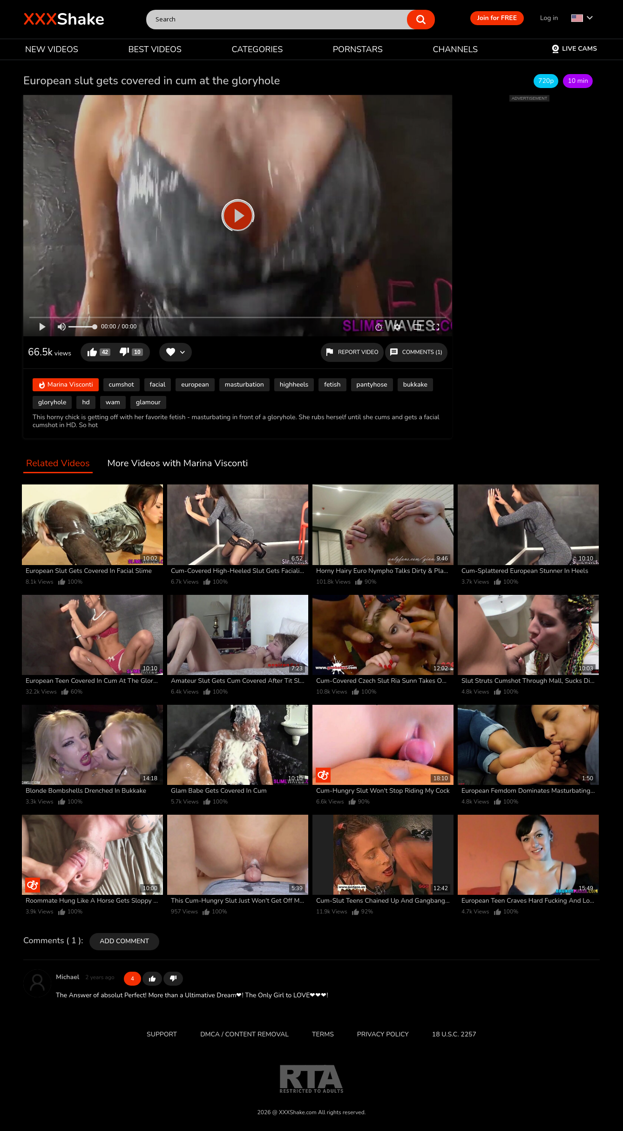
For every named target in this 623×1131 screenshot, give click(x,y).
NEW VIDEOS (51, 49)
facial (158, 384)
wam (113, 402)
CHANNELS (455, 49)
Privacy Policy (383, 1034)
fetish (332, 384)
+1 (152, 979)
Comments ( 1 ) (52, 941)
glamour (148, 402)
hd (85, 402)
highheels (294, 384)
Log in (549, 18)
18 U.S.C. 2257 (454, 1034)
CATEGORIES (257, 49)
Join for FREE (497, 18)
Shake (63, 19)
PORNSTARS (358, 49)
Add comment (124, 941)
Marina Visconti (65, 385)
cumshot (121, 384)
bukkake (415, 384)
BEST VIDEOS (154, 49)
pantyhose (372, 384)
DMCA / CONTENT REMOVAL (244, 1034)
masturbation (244, 384)
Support (162, 1034)
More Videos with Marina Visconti (178, 464)
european (195, 384)
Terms (323, 1034)
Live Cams (574, 48)
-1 (173, 979)
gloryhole (52, 402)
